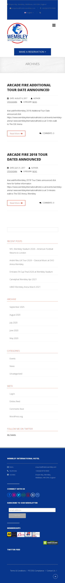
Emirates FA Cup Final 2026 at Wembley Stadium (31, 271)
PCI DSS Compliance (37, 571)
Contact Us (52, 571)
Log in (12, 393)
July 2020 (13, 322)
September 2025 (17, 307)
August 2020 (15, 314)
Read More (16, 133)
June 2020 (14, 330)
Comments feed (17, 408)
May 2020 (14, 338)
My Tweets (11, 435)
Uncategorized (16, 373)
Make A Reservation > (32, 51)
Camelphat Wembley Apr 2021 (23, 279)
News (34, 102)
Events (12, 358)
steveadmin (12, 102)
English (29, 13)
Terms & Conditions (19, 571)
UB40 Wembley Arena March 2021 (25, 286)
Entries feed (15, 401)
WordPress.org (16, 416)
